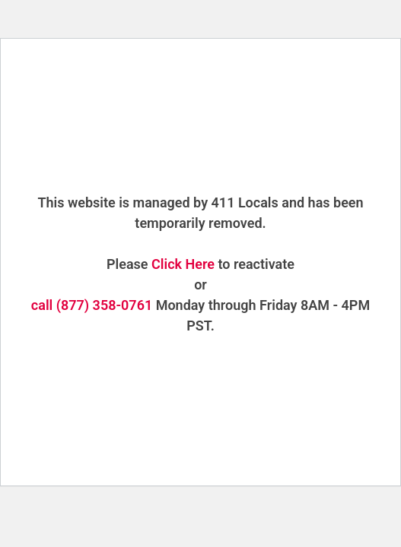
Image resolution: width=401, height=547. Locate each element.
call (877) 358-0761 (91, 305)
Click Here (183, 264)
